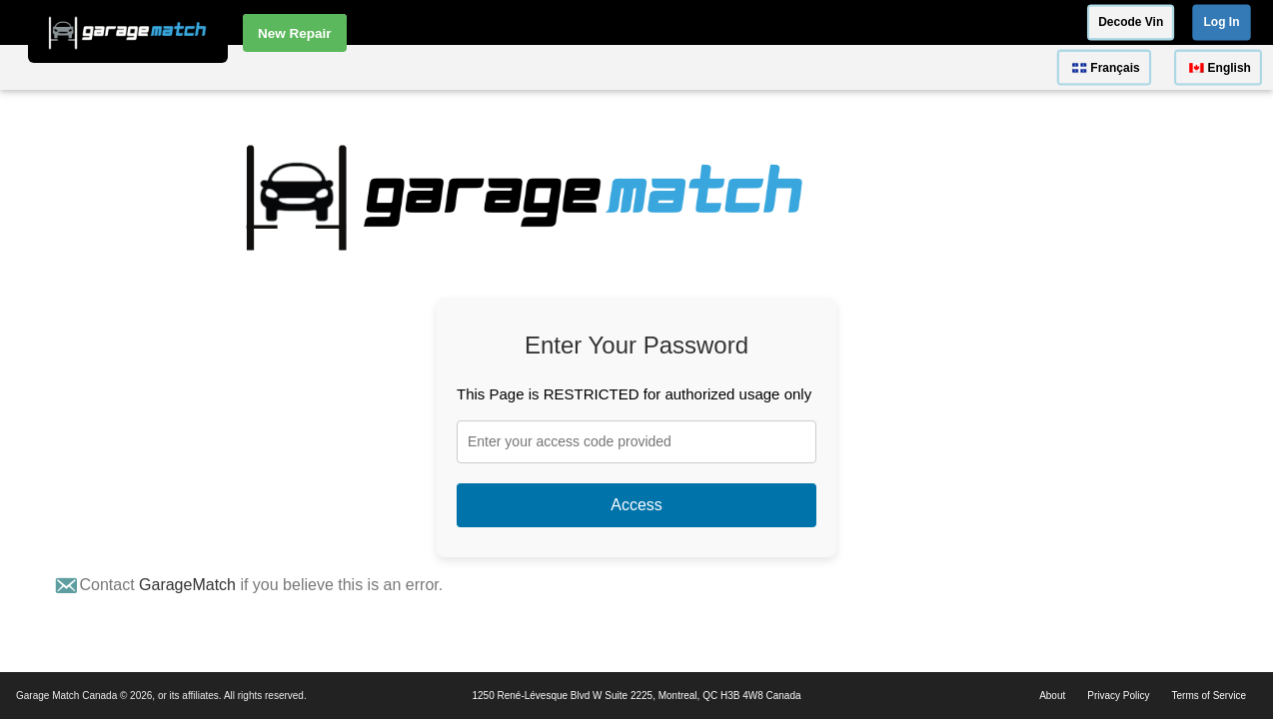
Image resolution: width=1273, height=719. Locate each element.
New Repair (295, 31)
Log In (1222, 22)
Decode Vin (1130, 22)
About (1052, 695)
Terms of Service (1209, 695)
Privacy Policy (1118, 695)
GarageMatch (187, 584)
